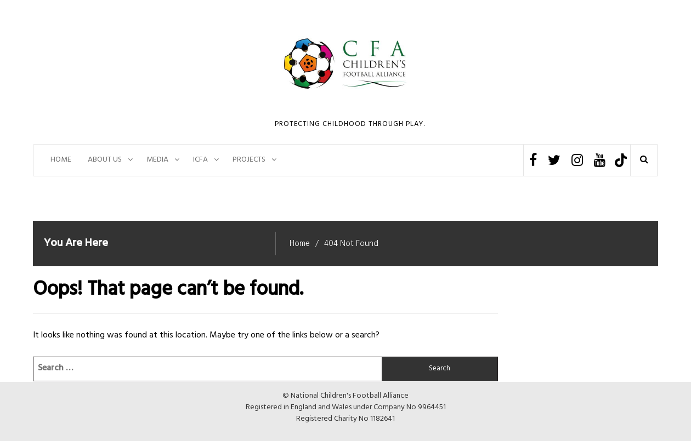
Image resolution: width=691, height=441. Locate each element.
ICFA (200, 159)
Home (60, 159)
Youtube (599, 160)
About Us (105, 159)
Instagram (577, 160)
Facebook (533, 160)
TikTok (620, 160)
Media (157, 159)
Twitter (554, 160)
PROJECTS (249, 159)
